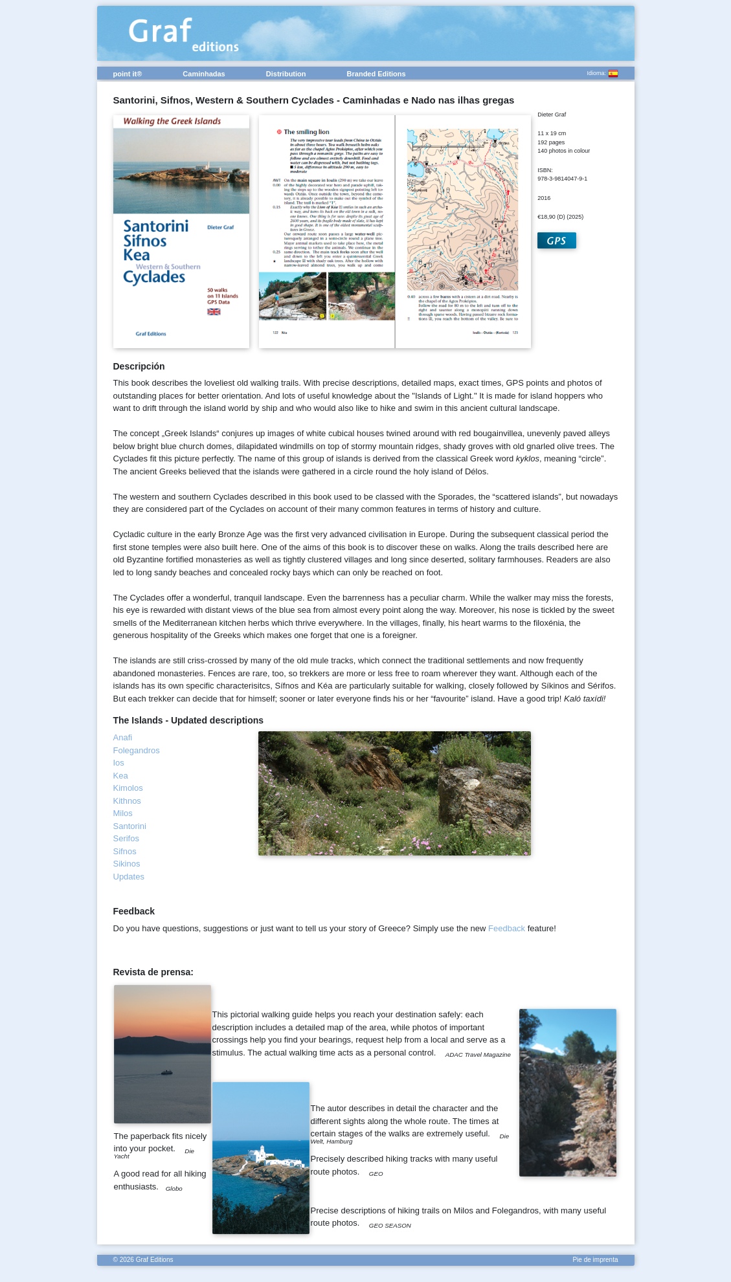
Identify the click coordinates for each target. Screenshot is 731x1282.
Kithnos (127, 801)
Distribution (286, 74)
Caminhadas (204, 74)
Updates (128, 876)
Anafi (123, 737)
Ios (118, 763)
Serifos (126, 838)
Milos (123, 813)
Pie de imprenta (595, 1259)
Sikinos (127, 863)
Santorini (129, 826)
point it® (127, 74)
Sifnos (125, 851)
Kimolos (128, 788)
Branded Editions (376, 74)
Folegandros (136, 750)
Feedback (506, 928)
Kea (120, 775)
